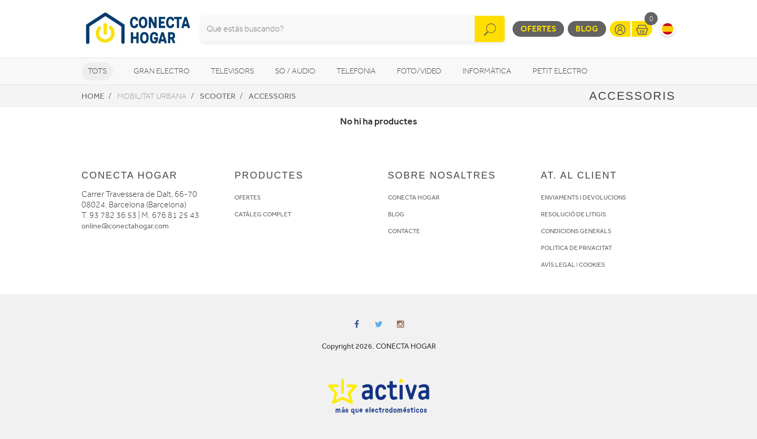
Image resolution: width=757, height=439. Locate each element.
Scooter (218, 96)
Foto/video (419, 71)
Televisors (232, 71)
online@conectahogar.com (125, 226)
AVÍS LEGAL (558, 264)
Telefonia (356, 71)
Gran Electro (162, 71)
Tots (97, 71)
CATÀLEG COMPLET (262, 214)
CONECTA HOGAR (413, 197)
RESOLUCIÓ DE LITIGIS (573, 214)
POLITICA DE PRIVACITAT (576, 248)
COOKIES (592, 264)
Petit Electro (560, 71)
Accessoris (272, 96)
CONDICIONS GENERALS (576, 231)
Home (92, 96)
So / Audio (295, 71)
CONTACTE (404, 231)
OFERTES (247, 197)
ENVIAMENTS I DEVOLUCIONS (583, 197)
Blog (587, 29)
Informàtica (487, 71)
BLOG (396, 214)
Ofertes (538, 29)
